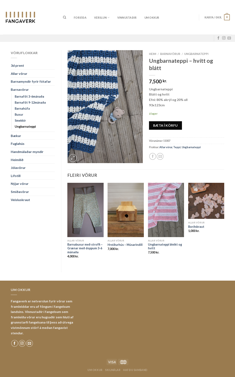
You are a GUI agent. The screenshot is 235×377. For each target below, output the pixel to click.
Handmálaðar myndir (27, 152)
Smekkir (20, 120)
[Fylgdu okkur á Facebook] (218, 38)
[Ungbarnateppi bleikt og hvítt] (166, 210)
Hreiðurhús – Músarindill (125, 244)
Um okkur (151, 17)
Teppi (177, 147)
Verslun (101, 17)
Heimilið (17, 160)
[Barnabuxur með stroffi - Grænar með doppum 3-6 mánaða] (85, 210)
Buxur (19, 114)
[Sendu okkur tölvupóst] (229, 38)
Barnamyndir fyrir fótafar (31, 81)
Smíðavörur (20, 192)
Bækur (16, 136)
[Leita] (64, 17)
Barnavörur (20, 89)
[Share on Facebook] (152, 156)
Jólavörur (18, 168)
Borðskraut (196, 226)
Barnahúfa (22, 108)
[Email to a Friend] (160, 156)
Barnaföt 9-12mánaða (30, 102)
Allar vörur (19, 73)
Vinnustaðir (127, 17)
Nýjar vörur (20, 183)
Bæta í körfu (165, 125)
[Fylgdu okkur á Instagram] (223, 38)
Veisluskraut (20, 200)
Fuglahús (17, 143)
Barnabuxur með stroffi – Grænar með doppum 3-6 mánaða (85, 248)
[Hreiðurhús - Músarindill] (126, 210)
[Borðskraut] (206, 201)
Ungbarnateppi (25, 126)
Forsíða (80, 17)
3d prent (17, 65)
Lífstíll (16, 176)
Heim (152, 54)
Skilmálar (113, 370)
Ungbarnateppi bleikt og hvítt (165, 246)
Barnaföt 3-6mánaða (29, 96)
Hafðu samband (135, 370)
